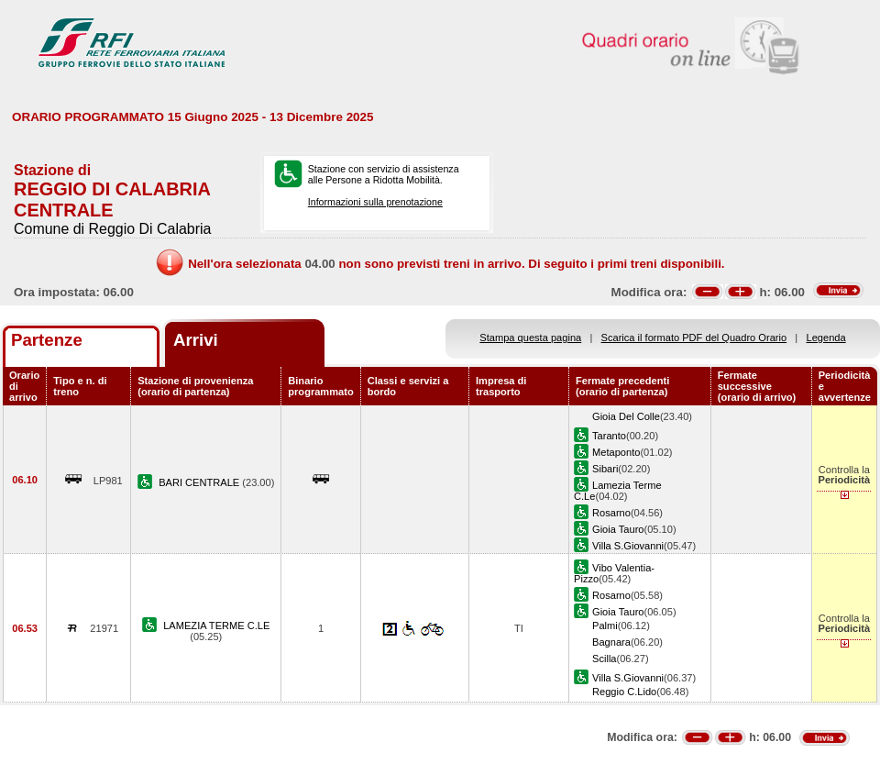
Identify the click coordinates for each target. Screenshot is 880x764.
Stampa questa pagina (530, 337)
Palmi (605, 625)
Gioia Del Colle (626, 416)
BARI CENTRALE (200, 482)
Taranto (609, 435)
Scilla (604, 658)
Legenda (826, 337)
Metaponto (616, 452)
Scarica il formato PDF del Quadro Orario (694, 337)
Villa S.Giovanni (628, 545)
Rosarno (611, 512)
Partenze (46, 339)
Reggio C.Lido (624, 691)
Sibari (605, 468)
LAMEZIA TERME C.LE (216, 625)
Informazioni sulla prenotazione (375, 201)
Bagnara (611, 642)
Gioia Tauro (618, 529)
